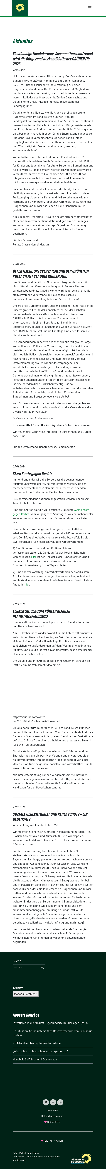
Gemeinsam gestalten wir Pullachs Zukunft (52, 10)
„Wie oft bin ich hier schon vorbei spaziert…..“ (40, 1046)
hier (27, 579)
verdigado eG (19, 1155)
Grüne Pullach (34, 7)
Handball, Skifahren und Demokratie (35, 1054)
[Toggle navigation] (89, 22)
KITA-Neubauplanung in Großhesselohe (37, 1038)
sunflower (37, 1151)
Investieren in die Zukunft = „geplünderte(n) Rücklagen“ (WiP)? (50, 1018)
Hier (34, 552)
